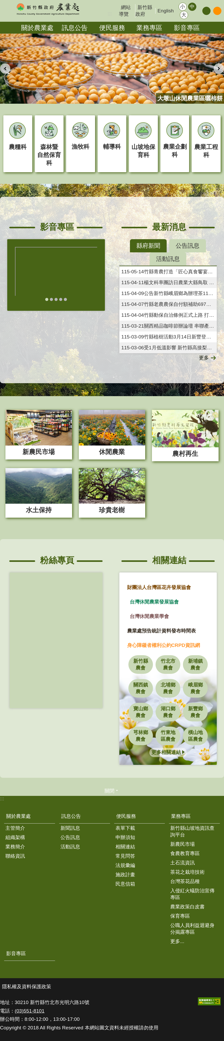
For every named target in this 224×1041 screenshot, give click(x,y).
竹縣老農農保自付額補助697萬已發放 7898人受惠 (169, 304)
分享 (206, 11)
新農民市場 (182, 844)
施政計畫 (125, 874)
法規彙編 (125, 865)
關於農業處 (37, 27)
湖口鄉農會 (168, 712)
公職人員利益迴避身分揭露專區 (192, 929)
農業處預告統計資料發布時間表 (161, 630)
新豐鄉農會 (195, 712)
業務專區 (149, 27)
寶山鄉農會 (140, 712)
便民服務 (112, 27)
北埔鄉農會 (168, 688)
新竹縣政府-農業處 (48, 9)
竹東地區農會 (168, 736)
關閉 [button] (109, 791)
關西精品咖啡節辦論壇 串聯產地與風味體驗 (169, 326)
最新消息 (169, 227)
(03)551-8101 (29, 1011)
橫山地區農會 (195, 736)
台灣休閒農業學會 (149, 616)
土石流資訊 (182, 862)
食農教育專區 (185, 853)
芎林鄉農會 (140, 736)
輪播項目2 (51, 299)
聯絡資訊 (15, 856)
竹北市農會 (168, 664)
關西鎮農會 (140, 688)
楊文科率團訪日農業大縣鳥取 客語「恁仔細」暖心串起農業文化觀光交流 (169, 282)
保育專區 (180, 916)
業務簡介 (15, 846)
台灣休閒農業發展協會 (154, 602)
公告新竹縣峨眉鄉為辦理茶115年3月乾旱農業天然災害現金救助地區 (169, 293)
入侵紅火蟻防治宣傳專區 (192, 894)
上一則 (5, 68)
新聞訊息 (70, 828)
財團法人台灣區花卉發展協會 (159, 587)
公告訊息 (70, 837)
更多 (204, 357)
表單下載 (125, 828)
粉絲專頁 (57, 560)
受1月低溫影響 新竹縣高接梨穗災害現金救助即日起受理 (169, 347)
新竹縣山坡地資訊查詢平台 (192, 831)
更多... (177, 941)
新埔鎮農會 (195, 664)
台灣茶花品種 (185, 881)
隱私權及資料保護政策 (26, 986)
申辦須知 (125, 837)
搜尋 (217, 11)
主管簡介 (15, 828)
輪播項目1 (46, 299)
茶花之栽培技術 (187, 872)
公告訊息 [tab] (187, 245)
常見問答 (125, 856)
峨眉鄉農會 (195, 688)
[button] (209, 1001)
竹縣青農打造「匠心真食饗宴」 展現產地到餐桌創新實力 (169, 271)
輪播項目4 (60, 299)
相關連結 (169, 560)
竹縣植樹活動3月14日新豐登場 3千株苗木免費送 (169, 337)
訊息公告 (75, 27)
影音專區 (187, 27)
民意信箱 (125, 884)
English (166, 10)
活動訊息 (70, 846)
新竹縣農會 (140, 664)
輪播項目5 (65, 299)
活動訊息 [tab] (168, 258)
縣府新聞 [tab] (148, 245)
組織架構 (15, 837)
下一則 (219, 68)
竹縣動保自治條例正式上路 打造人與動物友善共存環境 (169, 315)
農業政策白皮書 (187, 906)
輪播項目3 (56, 299)
